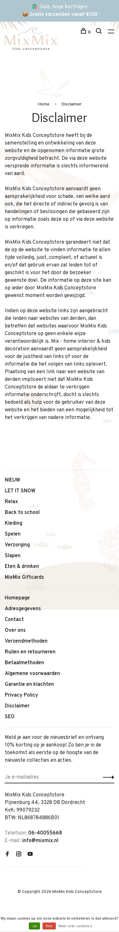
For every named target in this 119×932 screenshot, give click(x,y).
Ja (34, 926)
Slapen (13, 556)
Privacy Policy (21, 695)
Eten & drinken (22, 567)
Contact (14, 620)
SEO (10, 717)
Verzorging (17, 545)
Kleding (13, 523)
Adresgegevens (23, 609)
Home (44, 104)
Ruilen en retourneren (30, 652)
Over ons (15, 630)
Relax (11, 502)
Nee (49, 926)
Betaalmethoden (24, 663)
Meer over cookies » (75, 926)
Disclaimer (71, 104)
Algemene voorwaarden (32, 674)
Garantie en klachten (29, 684)
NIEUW (12, 480)
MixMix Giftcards (24, 577)
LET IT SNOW (20, 491)
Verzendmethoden (26, 641)
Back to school (22, 513)
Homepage (17, 598)
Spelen (13, 534)
